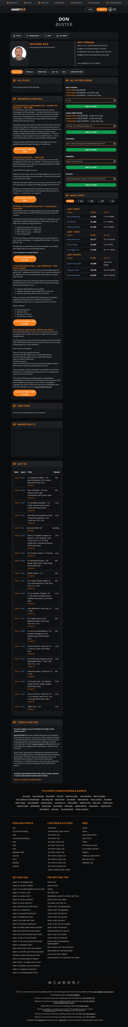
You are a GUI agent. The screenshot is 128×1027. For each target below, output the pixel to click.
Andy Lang (96, 803)
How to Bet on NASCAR (57, 938)
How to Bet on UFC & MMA (58, 924)
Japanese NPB (18, 852)
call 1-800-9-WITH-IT (88, 1001)
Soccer (16, 856)
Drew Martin (57, 806)
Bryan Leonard (96, 799)
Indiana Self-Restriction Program (64, 1003)
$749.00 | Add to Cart (25, 393)
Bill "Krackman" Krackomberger (27, 799)
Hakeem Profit (73, 270)
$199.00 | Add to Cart (24, 258)
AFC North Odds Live (57, 859)
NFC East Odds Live (56, 842)
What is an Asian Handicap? (24, 924)
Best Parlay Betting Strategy (60, 947)
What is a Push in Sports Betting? (27, 934)
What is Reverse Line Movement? (26, 966)
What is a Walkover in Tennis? (25, 959)
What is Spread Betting (23, 917)
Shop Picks (86, 838)
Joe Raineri (71, 222)
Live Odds (52, 828)
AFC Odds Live (54, 838)
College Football (37, 744)
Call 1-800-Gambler (82, 1006)
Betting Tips (52, 893)
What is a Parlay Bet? (22, 896)
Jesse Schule (46, 806)
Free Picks (51, 882)
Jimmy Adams (73, 803)
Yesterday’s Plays (89, 845)
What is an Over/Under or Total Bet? (29, 889)
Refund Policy (88, 859)
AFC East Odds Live (56, 845)
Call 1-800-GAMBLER (73, 995)
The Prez (60, 796)
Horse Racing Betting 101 (58, 931)
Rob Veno (55, 809)
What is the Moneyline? (23, 882)
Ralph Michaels (83, 799)
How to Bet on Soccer (57, 917)
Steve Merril (50, 796)
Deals (84, 831)
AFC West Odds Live (56, 852)
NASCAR (16, 866)
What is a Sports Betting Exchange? (28, 952)
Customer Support (90, 849)
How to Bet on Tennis (57, 934)
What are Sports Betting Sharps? (27, 948)
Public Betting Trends (57, 954)
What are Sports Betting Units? (26, 931)
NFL (14, 828)
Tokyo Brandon (85, 796)
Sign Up (102, 9)
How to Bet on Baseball (58, 910)
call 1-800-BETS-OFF (88, 998)
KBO (14, 849)
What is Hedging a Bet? (22, 945)
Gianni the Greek (74, 263)
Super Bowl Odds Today (58, 831)
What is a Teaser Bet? (22, 910)
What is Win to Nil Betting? (24, 938)
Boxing (16, 863)
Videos (50, 889)
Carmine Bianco (46, 803)
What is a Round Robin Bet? (25, 913)
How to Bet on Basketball (59, 906)
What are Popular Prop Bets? (25, 906)
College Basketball (21, 838)
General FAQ (87, 863)
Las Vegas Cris (73, 250)
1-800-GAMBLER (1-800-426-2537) (103, 992)
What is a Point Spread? (23, 886)
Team (84, 842)
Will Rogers (69, 806)
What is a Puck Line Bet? (23, 900)
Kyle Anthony (44, 809)
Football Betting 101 (56, 903)
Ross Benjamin (33, 803)
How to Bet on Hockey (57, 913)
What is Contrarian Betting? (25, 973)
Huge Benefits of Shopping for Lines (63, 958)
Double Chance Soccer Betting (26, 955)
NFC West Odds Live (56, 849)
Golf (15, 859)
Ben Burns (26, 796)
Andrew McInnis (73, 227)
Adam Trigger (20, 803)
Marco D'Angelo (99, 796)
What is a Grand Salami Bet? (25, 969)
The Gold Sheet (47, 799)
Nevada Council (50, 1011)
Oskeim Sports (105, 806)
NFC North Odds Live (57, 856)
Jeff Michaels (35, 806)
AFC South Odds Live (56, 866)
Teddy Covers (108, 803)
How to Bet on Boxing (57, 927)
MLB (30, 746)
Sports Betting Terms (57, 900)
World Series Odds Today (59, 870)
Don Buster (71, 799)
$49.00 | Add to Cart (25, 150)
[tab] (17, 72)
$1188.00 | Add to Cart (24, 322)
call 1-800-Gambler (89, 1014)
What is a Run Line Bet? (22, 903)
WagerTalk (41, 1020)
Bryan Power (72, 244)
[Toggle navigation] (114, 9)
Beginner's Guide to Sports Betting (63, 896)
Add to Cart (91, 106)
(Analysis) (31, 485)
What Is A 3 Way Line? (21, 893)
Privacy (85, 852)
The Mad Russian (67, 809)
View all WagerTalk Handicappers (27, 780)
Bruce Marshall (73, 216)
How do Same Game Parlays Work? (27, 927)
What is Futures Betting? (24, 920)
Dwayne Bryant (22, 806)
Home (84, 828)
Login (90, 9)
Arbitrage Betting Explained (60, 951)
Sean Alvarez (93, 806)
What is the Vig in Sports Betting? (27, 941)
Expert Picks (52, 886)
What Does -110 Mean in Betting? (27, 962)
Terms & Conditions (91, 856)
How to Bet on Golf (56, 920)
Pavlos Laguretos (82, 809)
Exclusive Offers (89, 835)
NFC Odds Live (54, 835)
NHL (14, 842)
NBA (14, 835)
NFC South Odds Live (57, 863)
